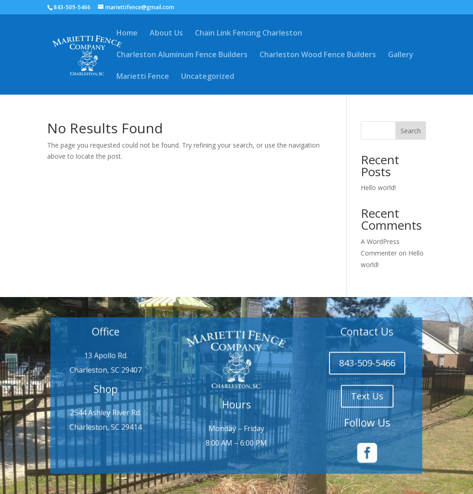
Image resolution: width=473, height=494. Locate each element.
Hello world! (378, 187)
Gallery (400, 55)
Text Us (355, 395)
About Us (166, 34)
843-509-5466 (355, 365)
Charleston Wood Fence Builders (318, 55)
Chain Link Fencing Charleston (248, 34)
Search (410, 130)
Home (127, 34)
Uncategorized (207, 77)
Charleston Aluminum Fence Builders (182, 55)
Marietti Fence (142, 77)
